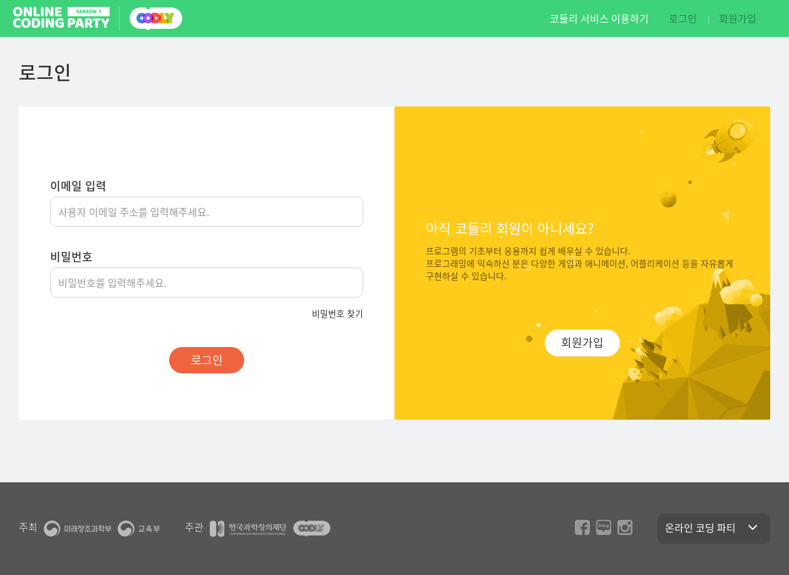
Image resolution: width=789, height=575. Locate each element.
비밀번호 (71, 256)
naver (603, 527)
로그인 (683, 18)
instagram (624, 527)
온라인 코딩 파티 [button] (714, 527)
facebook (582, 527)
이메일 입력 (78, 185)
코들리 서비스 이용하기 (599, 18)
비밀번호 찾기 (337, 313)
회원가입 (737, 18)
